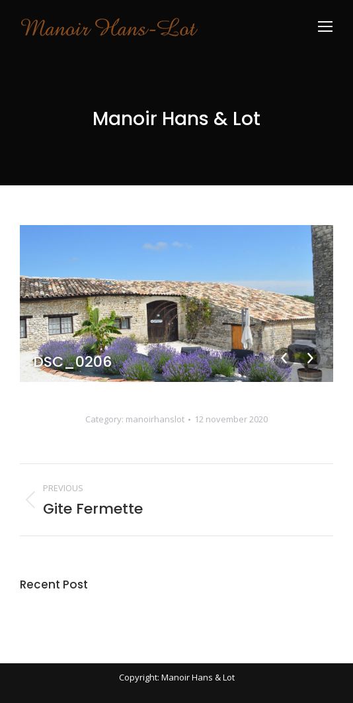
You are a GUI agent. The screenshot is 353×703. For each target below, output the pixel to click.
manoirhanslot (155, 419)
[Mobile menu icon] (325, 26)
